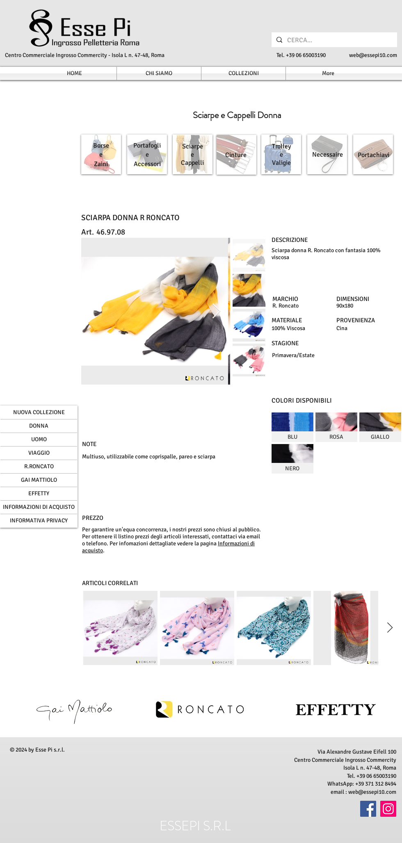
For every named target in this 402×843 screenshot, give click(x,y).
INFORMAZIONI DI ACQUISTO (39, 507)
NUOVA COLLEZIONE (39, 412)
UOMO (39, 439)
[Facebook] (368, 809)
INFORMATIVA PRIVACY (39, 520)
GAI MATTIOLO (39, 479)
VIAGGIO (39, 452)
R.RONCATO (39, 466)
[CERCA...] (333, 40)
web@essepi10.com (373, 55)
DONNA (38, 425)
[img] (292, 427)
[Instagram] (388, 809)
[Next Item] (216, 311)
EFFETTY (38, 493)
